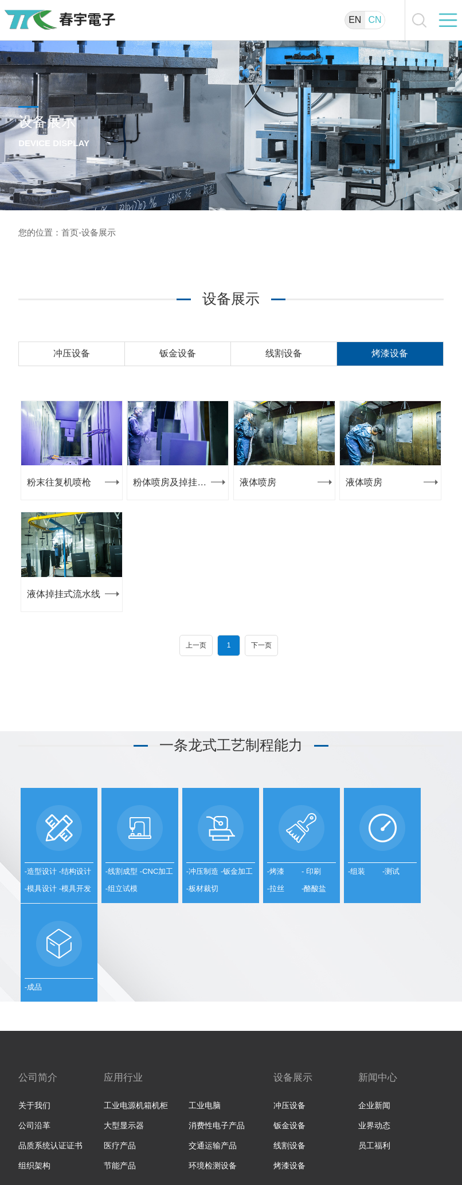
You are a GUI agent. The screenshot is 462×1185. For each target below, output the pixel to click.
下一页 (261, 645)
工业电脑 (205, 1040)
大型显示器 (124, 1060)
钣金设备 (177, 353)
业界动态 (374, 1060)
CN (374, 20)
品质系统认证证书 (50, 1080)
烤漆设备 (389, 353)
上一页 (196, 645)
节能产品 (120, 1100)
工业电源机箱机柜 (136, 1040)
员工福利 (374, 1080)
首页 (70, 232)
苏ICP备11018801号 (409, 1152)
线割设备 (283, 353)
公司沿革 (34, 1060)
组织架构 (34, 1100)
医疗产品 (120, 1080)
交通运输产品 (213, 1080)
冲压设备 (71, 353)
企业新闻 (374, 1040)
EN (355, 20)
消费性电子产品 (217, 1060)
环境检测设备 (213, 1100)
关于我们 (34, 1040)
